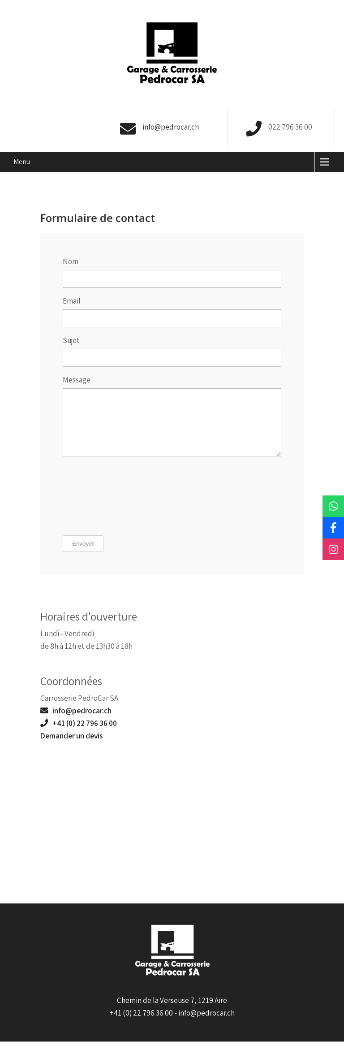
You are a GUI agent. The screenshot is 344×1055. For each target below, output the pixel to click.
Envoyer (83, 557)
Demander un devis (71, 749)
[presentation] (99, 510)
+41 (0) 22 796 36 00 (78, 736)
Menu (21, 161)
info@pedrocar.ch (170, 127)
